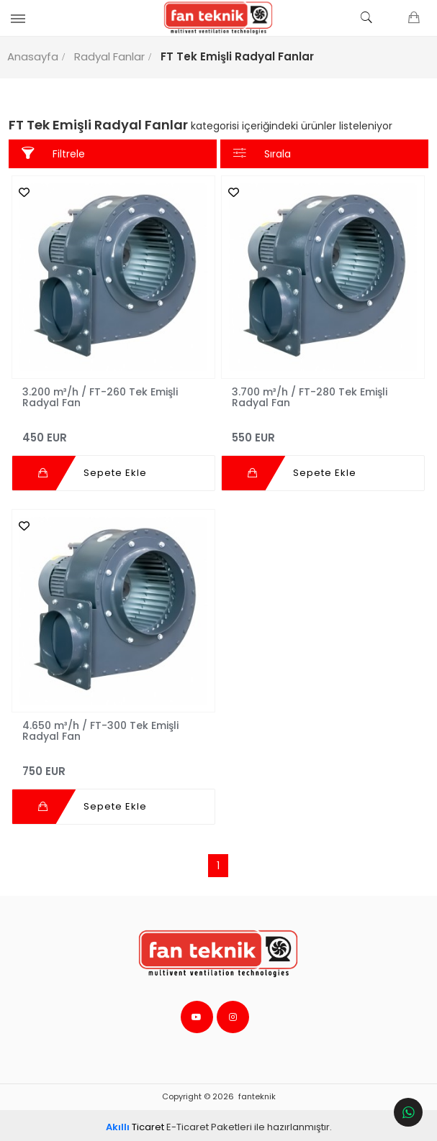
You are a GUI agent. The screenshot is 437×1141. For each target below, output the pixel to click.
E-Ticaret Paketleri (209, 1122)
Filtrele (54, 153)
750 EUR (114, 760)
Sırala (262, 153)
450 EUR (114, 429)
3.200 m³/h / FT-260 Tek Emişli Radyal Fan (102, 394)
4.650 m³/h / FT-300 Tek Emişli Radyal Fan (102, 726)
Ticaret (135, 1122)
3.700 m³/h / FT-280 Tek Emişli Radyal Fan (309, 394)
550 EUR (322, 429)
